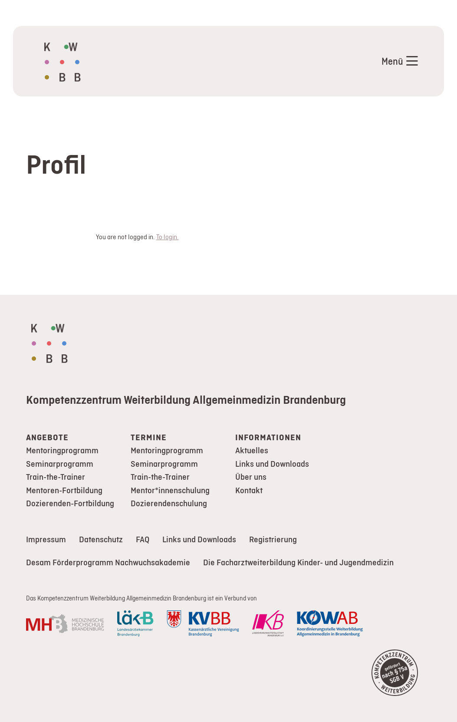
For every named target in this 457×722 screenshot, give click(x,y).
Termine (149, 437)
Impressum (46, 539)
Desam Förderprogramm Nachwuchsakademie (108, 562)
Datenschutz (101, 539)
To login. (167, 236)
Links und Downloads (272, 464)
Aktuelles (251, 450)
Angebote (47, 437)
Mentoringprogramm (62, 450)
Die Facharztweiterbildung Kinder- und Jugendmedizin (298, 562)
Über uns (250, 477)
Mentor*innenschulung (170, 490)
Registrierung (273, 539)
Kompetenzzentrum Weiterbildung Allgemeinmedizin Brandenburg (186, 399)
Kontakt (249, 490)
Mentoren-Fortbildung (64, 490)
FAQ (142, 539)
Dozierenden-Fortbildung (70, 503)
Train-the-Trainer (55, 477)
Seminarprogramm (59, 464)
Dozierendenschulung (169, 503)
